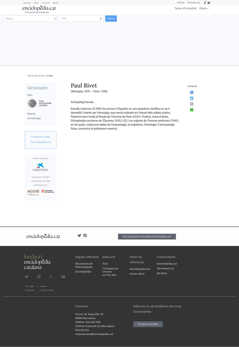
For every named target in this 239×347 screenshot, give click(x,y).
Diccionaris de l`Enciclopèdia (84, 265)
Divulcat (180, 2)
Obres (202, 8)
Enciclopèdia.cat (167, 263)
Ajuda (55, 2)
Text (105, 263)
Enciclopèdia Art (140, 268)
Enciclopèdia (83, 271)
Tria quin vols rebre (148, 324)
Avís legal (29, 286)
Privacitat (29, 290)
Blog (36, 2)
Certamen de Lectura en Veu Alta (110, 271)
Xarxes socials (46, 290)
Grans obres (137, 273)
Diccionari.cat (194, 2)
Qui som (27, 2)
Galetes (43, 286)
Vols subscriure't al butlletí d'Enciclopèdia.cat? (147, 236)
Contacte (45, 2)
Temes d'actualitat (186, 8)
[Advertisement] (179, 39)
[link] (41, 139)
